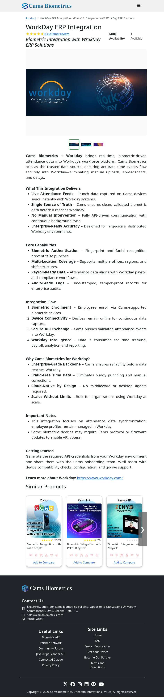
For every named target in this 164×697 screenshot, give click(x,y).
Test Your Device (97, 652)
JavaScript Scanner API (50, 654)
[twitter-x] (65, 685)
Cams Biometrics (51, 588)
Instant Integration (97, 646)
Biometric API (51, 637)
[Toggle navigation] (138, 5)
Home (98, 635)
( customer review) (57, 34)
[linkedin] (87, 685)
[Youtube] (101, 685)
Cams (50, 6)
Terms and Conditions (98, 665)
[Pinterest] (93, 685)
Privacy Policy (51, 665)
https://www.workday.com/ (100, 477)
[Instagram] (80, 685)
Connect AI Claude (51, 659)
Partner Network (51, 643)
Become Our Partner (97, 657)
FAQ (97, 641)
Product (31, 18)
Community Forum (51, 648)
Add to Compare (43, 562)
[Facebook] (72, 685)
